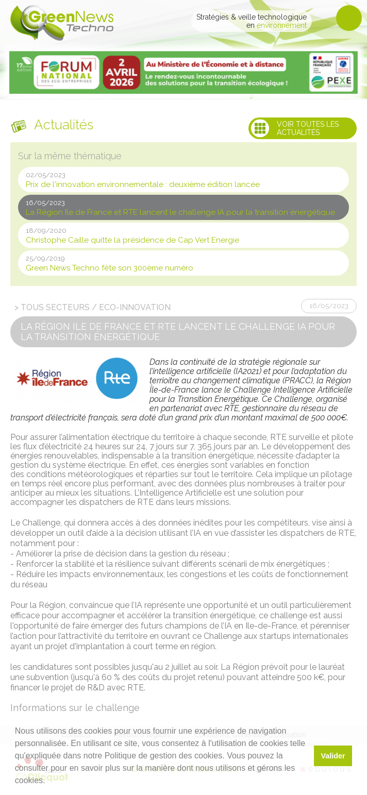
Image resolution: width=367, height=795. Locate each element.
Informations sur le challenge (75, 707)
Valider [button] (333, 756)
